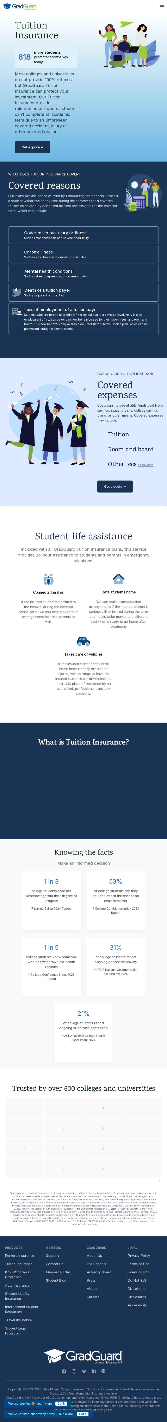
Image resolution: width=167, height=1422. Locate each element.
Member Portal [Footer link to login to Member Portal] (58, 1272)
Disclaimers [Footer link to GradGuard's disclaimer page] (137, 1289)
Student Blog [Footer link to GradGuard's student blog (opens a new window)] (56, 1280)
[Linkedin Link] (93, 1371)
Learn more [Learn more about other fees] (146, 465)
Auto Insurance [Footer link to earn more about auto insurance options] (17, 1285)
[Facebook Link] (64, 1371)
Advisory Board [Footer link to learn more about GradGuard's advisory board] (99, 1272)
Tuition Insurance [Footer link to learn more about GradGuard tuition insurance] (18, 1264)
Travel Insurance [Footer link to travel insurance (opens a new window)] (18, 1320)
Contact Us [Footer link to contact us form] (54, 1264)
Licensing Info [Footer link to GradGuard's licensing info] (139, 1272)
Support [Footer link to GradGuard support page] (52, 1256)
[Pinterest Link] (103, 1371)
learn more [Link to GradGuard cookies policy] (44, 1403)
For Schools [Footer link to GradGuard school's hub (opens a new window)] (96, 1264)
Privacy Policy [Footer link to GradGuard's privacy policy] (139, 1256)
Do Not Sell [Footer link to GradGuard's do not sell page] (137, 1280)
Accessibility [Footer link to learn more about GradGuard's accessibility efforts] (137, 1305)
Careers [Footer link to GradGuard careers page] (93, 1297)
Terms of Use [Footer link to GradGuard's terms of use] (138, 1264)
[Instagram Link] (74, 1371)
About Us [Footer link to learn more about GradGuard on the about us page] (94, 1256)
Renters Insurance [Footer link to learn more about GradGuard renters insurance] (19, 1256)
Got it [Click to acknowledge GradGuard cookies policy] (61, 1403)
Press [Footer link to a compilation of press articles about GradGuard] (91, 1280)
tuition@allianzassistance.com (116, 1221)
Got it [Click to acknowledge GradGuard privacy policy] (82, 1414)
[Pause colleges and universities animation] (159, 1181)
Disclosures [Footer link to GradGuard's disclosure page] (137, 1297)
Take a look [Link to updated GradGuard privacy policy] (65, 1414)
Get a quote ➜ (32, 147)
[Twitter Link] (83, 1371)
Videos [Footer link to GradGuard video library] (92, 1289)
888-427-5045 (46, 1221)
